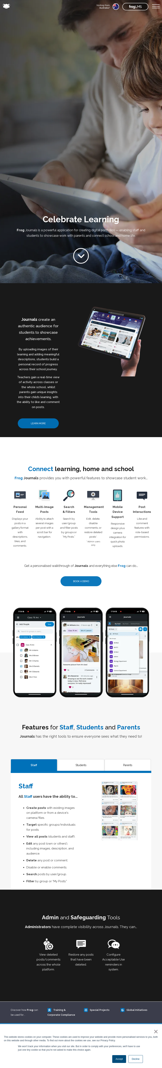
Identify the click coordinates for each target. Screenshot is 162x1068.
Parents (127, 765)
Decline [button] (136, 1059)
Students (81, 765)
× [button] (155, 1031)
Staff (34, 765)
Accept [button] (119, 1059)
